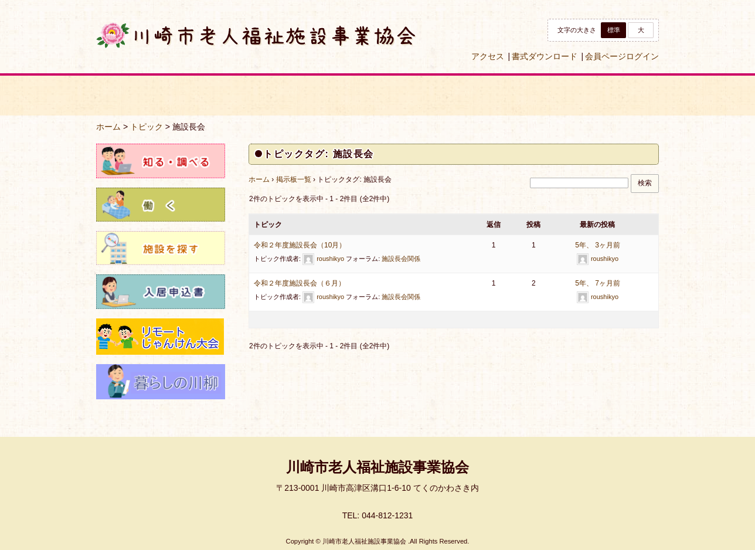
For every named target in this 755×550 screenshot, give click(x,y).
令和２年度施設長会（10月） (300, 245)
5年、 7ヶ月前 (597, 283)
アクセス (487, 56)
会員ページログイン (622, 56)
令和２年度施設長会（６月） (299, 283)
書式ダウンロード (544, 56)
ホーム (108, 126)
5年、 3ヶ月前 (597, 245)
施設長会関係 (401, 258)
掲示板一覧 (293, 179)
